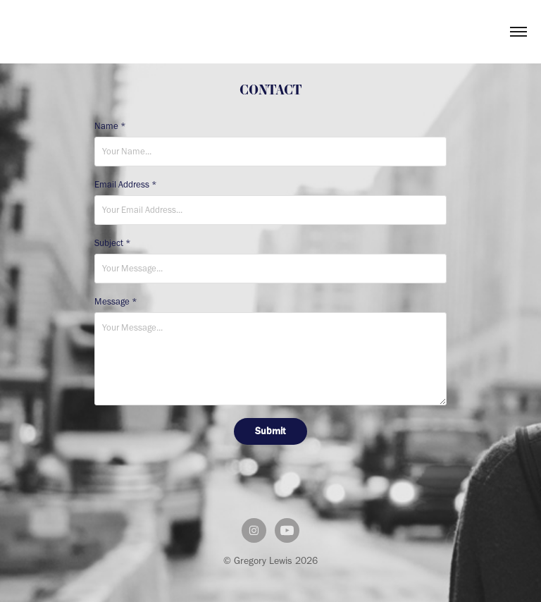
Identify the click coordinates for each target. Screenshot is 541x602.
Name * (110, 126)
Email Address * (125, 184)
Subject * (112, 243)
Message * (115, 301)
